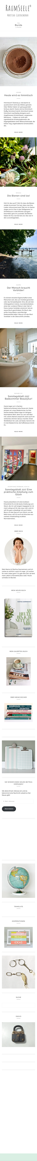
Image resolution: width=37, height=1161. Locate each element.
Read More (18, 132)
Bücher (17, 393)
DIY (21, 393)
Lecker (18, 92)
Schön (18, 285)
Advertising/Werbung (16, 486)
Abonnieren (9, 809)
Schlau (18, 193)
